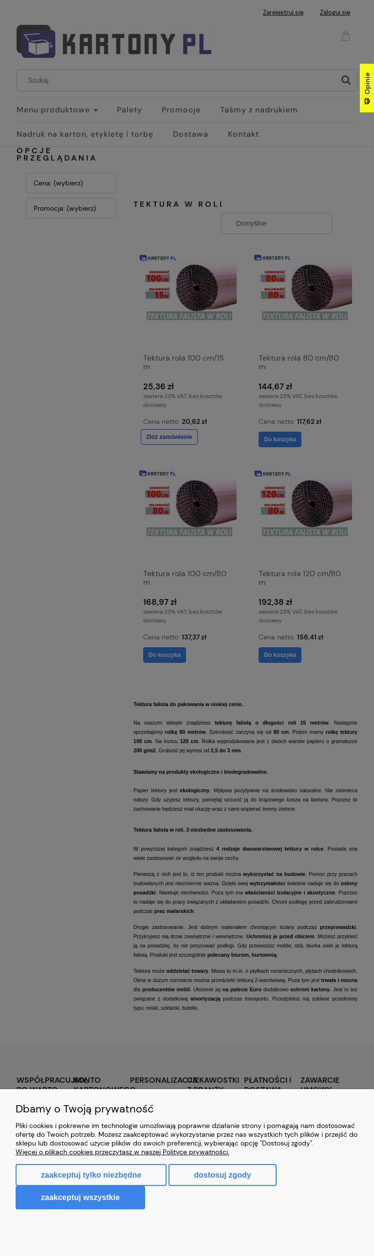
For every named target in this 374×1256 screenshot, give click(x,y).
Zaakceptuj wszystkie (80, 1197)
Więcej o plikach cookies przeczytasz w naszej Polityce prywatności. (122, 1151)
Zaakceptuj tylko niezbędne (91, 1175)
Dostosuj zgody (222, 1175)
